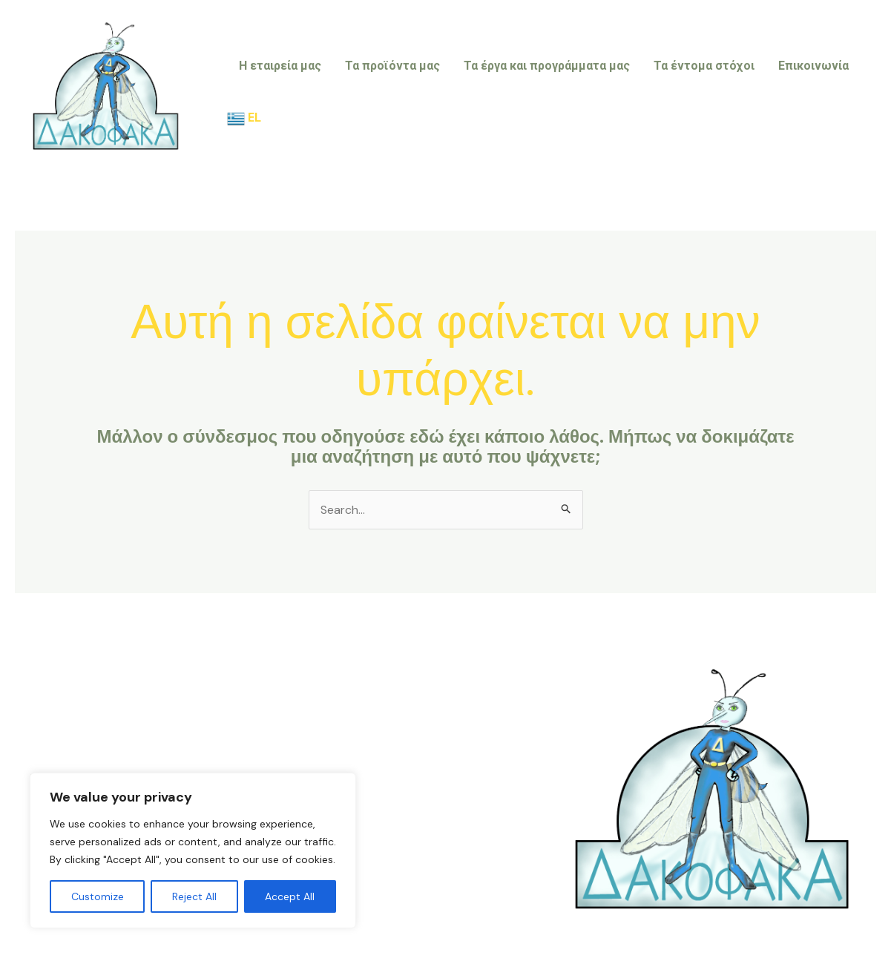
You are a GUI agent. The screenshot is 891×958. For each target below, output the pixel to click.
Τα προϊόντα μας (392, 66)
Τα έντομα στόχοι (704, 66)
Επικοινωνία (813, 66)
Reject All (194, 896)
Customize (97, 896)
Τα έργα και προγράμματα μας (547, 66)
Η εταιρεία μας (280, 66)
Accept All (290, 896)
